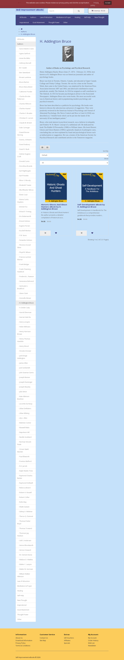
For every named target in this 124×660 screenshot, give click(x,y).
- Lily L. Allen (22, 418)
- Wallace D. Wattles (25, 560)
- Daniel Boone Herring (23, 133)
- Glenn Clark (22, 293)
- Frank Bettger (23, 264)
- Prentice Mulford (24, 461)
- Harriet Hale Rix (24, 317)
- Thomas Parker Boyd (23, 522)
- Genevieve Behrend (25, 281)
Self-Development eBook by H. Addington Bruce (91, 205)
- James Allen (22, 363)
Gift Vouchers (69, 638)
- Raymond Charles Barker (24, 477)
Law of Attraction (46, 17)
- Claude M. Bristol (24, 123)
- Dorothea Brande (24, 166)
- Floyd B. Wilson (23, 252)
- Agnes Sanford (23, 53)
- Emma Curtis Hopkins (23, 200)
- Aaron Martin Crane (25, 49)
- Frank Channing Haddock (24, 270)
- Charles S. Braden (24, 113)
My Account (92, 638)
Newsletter (92, 646)
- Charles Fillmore (24, 104)
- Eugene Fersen (23, 226)
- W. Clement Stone (24, 555)
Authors (33, 17)
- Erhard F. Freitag (24, 211)
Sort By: (106, 151)
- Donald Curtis (23, 161)
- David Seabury (23, 144)
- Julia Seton (22, 392)
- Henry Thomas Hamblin (23, 340)
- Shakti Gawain (23, 507)
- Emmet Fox (22, 207)
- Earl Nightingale (24, 171)
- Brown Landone (24, 77)
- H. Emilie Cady (23, 308)
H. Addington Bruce (28, 34)
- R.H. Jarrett (22, 466)
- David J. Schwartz (24, 140)
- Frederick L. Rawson (25, 276)
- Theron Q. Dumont (25, 516)
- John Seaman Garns (25, 372)
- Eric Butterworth (24, 216)
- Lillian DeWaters (24, 408)
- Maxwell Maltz (23, 427)
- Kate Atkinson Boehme (23, 397)
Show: (106, 159)
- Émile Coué (22, 195)
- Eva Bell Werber (24, 231)
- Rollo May (21, 502)
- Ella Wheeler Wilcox (25, 190)
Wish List (91, 643)
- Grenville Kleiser (24, 298)
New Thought (99, 17)
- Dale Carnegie (23, 127)
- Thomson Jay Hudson (23, 534)
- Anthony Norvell (24, 63)
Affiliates (67, 640)
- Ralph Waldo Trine (25, 471)
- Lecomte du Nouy (24, 404)
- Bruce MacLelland (24, 87)
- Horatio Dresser (24, 351)
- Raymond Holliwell (25, 483)
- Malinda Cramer (24, 423)
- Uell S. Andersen (24, 540)
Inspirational (24, 22)
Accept (107, 3)
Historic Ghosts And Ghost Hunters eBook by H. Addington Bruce (54, 206)
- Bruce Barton (23, 82)
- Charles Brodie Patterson (23, 97)
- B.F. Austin (22, 68)
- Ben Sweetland (23, 72)
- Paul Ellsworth (23, 456)
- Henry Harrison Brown (24, 332)
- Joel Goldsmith (23, 368)
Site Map (43, 640)
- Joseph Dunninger (24, 382)
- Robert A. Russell (24, 492)
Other (65, 22)
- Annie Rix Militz (23, 58)
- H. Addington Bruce (25, 303)
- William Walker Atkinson (23, 575)
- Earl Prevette (23, 176)
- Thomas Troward (24, 528)
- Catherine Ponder (24, 92)
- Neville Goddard (24, 437)
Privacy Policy (20, 643)
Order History (93, 640)
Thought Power (53, 22)
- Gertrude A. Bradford (22, 287)
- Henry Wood (23, 346)
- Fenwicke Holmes (24, 240)
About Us (19, 638)
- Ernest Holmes (23, 221)
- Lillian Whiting (23, 413)
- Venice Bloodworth (25, 545)
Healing (77, 17)
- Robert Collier (23, 497)
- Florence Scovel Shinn (24, 246)
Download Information (24, 640)
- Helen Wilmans (23, 327)
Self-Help (87, 17)
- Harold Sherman (24, 312)
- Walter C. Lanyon (24, 564)
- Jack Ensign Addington (22, 357)
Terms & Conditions (23, 646)
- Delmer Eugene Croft (23, 155)
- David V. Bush (23, 149)
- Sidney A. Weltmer (25, 511)
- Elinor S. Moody (24, 180)
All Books (23, 17)
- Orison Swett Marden (23, 450)
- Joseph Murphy (23, 387)
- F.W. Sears (22, 235)
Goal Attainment (39, 22)
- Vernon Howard (24, 550)
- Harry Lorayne (23, 322)
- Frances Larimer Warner (24, 258)
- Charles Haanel (23, 108)
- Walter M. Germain (25, 569)
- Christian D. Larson (25, 118)
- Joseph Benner (23, 377)
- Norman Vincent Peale (24, 443)
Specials (67, 643)
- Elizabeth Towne (24, 185)
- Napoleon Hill (23, 432)
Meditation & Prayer (63, 17)
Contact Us (44, 638)
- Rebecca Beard (23, 488)
